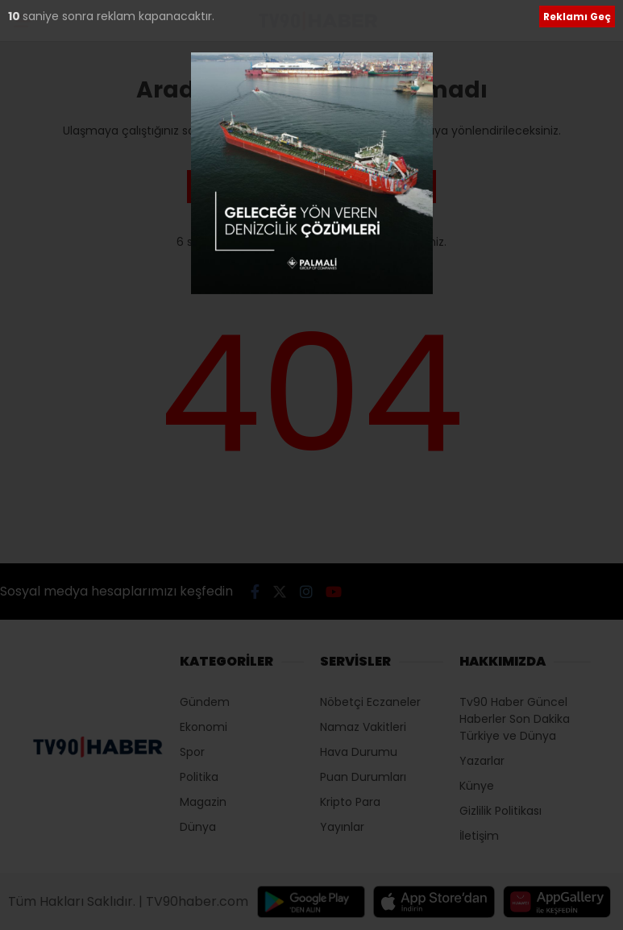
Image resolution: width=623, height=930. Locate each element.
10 (15, 16)
